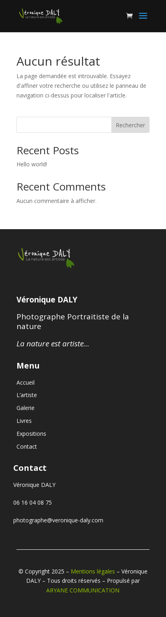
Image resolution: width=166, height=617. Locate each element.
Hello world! (31, 164)
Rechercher (130, 125)
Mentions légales (93, 571)
